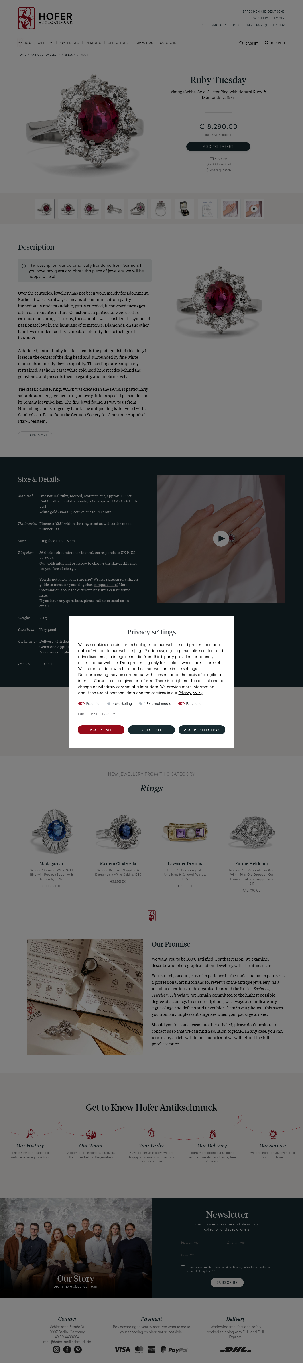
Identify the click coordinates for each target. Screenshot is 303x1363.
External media (159, 703)
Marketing (123, 703)
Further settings (94, 713)
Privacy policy (191, 692)
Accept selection (202, 730)
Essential (93, 703)
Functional (194, 703)
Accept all (101, 730)
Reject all (151, 730)
